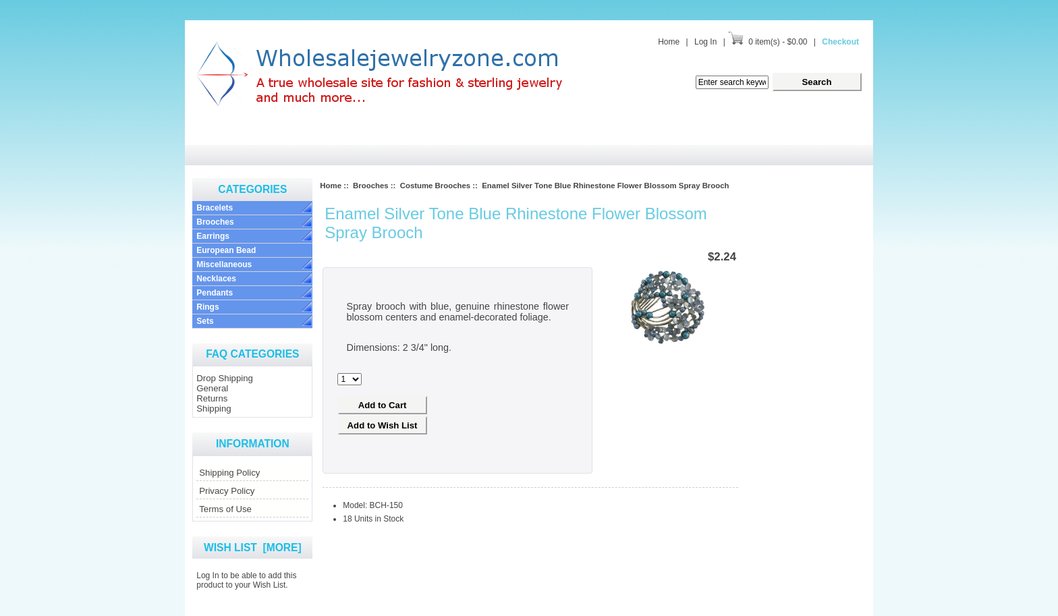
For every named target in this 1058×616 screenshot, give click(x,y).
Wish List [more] (253, 547)
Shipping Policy (229, 473)
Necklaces (216, 278)
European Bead (226, 250)
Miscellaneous (224, 264)
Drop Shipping (224, 378)
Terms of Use (225, 509)
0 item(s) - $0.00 (777, 42)
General (212, 388)
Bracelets (214, 208)
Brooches (214, 222)
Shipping (213, 408)
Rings (207, 307)
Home (668, 42)
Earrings (212, 236)
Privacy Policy (226, 491)
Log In (705, 42)
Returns (211, 398)
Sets (204, 321)
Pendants (214, 293)
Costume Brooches (435, 185)
